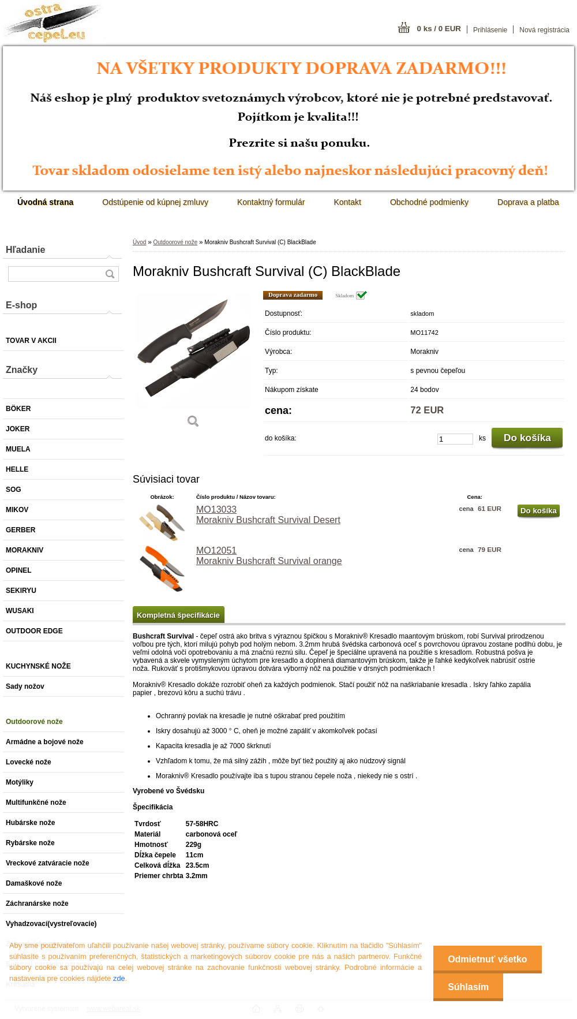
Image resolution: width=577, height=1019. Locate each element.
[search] (109, 274)
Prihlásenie (490, 30)
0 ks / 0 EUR (439, 28)
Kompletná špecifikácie (178, 615)
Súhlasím (468, 987)
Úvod (139, 242)
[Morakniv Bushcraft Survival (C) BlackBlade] (193, 363)
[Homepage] (45, 202)
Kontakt (347, 202)
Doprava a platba (528, 202)
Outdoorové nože (175, 242)
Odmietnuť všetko (487, 959)
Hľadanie (25, 250)
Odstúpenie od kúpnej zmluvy (155, 202)
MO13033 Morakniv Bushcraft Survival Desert (268, 515)
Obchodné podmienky (429, 202)
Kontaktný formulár (271, 202)
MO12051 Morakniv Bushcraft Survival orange (269, 556)
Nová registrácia (544, 30)
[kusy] (455, 439)
